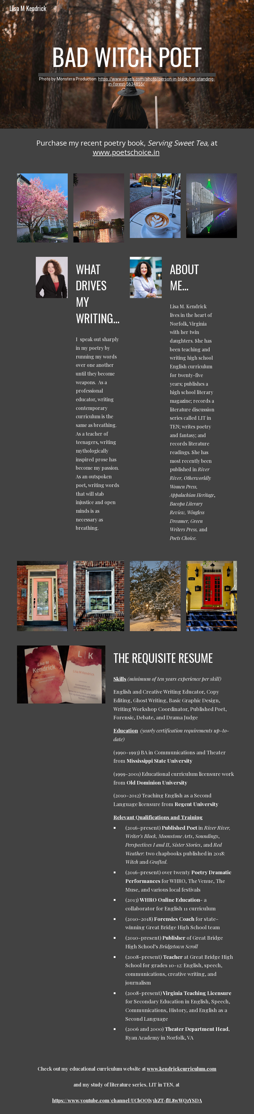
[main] (127, 64)
